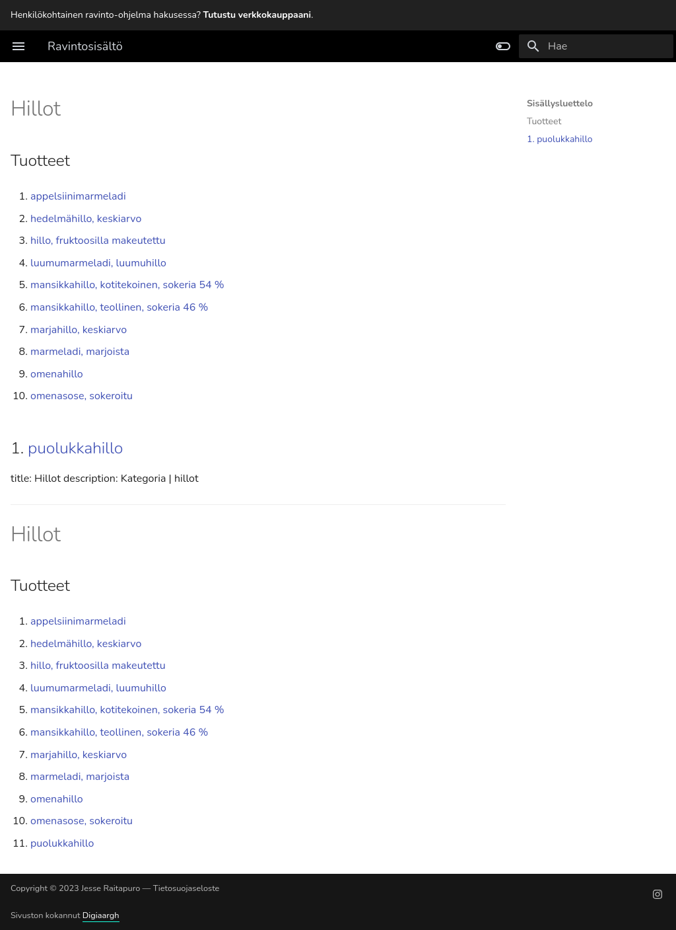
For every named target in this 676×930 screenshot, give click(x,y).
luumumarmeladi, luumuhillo (98, 263)
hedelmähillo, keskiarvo (85, 219)
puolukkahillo (75, 448)
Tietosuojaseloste (186, 888)
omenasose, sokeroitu (81, 396)
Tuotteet (544, 122)
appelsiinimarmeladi (78, 196)
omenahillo (56, 374)
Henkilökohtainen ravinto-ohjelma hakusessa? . (162, 15)
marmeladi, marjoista (79, 351)
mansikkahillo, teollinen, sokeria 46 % (119, 307)
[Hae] (596, 46)
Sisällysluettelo (560, 104)
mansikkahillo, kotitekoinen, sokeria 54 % (127, 285)
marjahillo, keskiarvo (78, 330)
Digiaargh (101, 915)
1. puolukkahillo (560, 139)
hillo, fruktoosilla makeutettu (98, 240)
